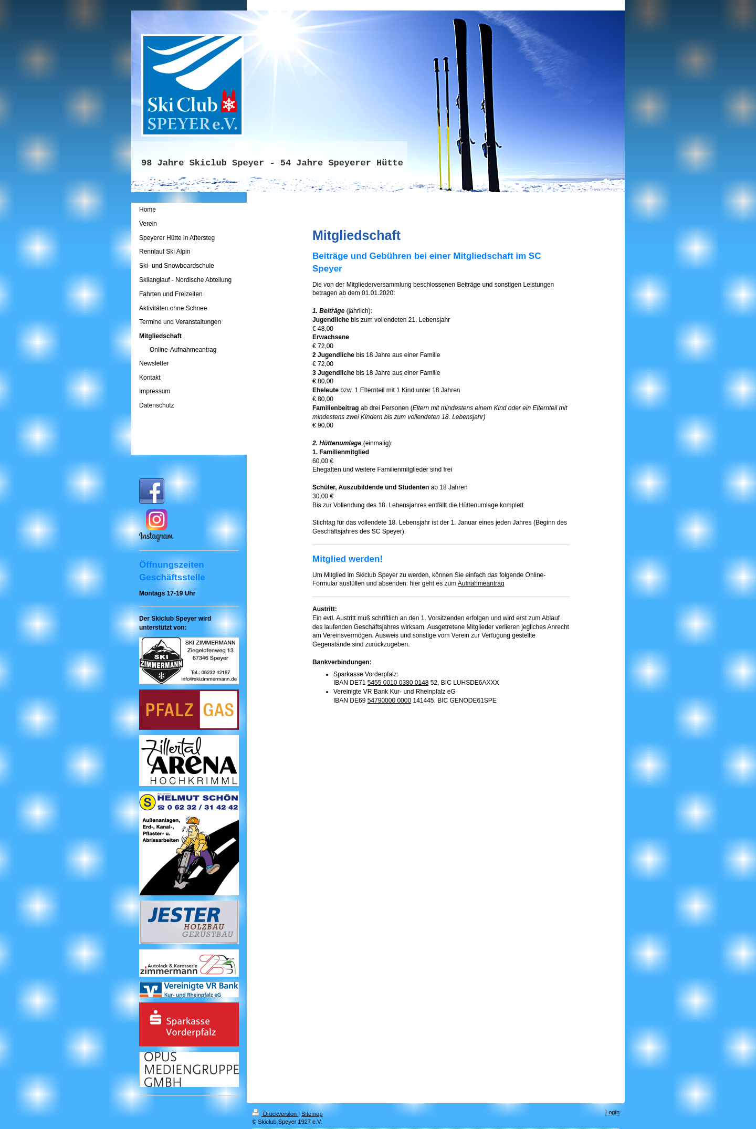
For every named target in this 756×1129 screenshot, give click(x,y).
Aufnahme (472, 583)
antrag (496, 583)
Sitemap (311, 1114)
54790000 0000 (389, 700)
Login (612, 1112)
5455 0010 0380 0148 (398, 682)
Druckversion (275, 1114)
